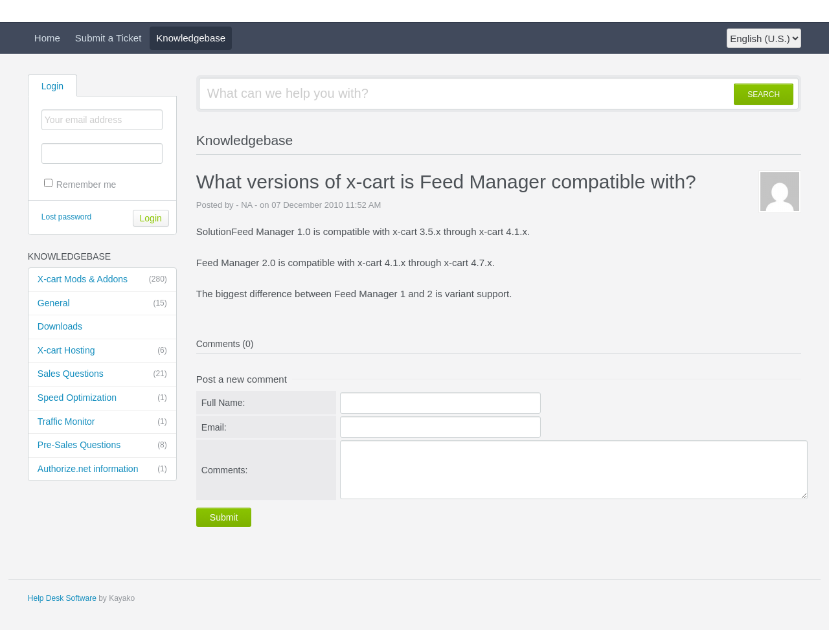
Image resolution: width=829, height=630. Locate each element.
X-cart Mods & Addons (102, 279)
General (102, 303)
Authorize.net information (102, 469)
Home (47, 37)
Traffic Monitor (102, 422)
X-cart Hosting (102, 350)
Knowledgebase (190, 37)
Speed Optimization (102, 398)
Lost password (66, 216)
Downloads (60, 326)
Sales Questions (102, 374)
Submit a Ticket (108, 37)
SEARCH (763, 94)
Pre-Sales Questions (102, 445)
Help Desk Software (62, 598)
